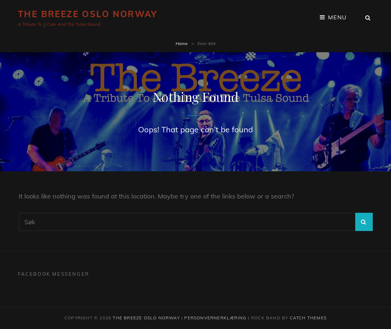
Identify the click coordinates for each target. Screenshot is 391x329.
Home (182, 43)
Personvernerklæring (215, 317)
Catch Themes (308, 317)
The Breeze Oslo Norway (87, 14)
